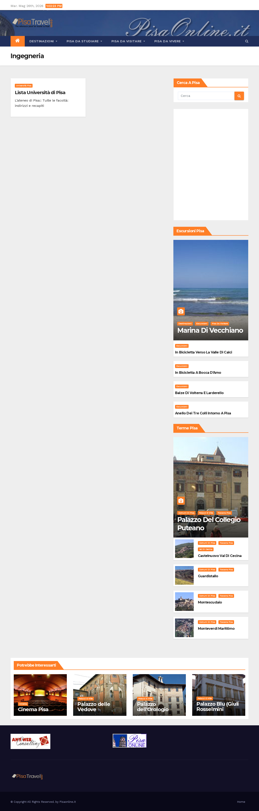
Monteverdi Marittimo (216, 629)
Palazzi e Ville (206, 513)
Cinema (23, 704)
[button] (246, 41)
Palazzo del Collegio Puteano (209, 523)
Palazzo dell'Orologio (153, 706)
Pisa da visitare (128, 41)
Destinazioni (43, 41)
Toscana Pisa (224, 513)
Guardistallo (208, 576)
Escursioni (201, 323)
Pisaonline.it (67, 801)
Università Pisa (23, 85)
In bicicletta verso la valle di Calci (203, 352)
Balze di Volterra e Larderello (199, 393)
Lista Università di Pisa (40, 92)
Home (241, 801)
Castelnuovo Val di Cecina (219, 556)
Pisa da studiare (84, 41)
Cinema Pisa (33, 709)
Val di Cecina (205, 549)
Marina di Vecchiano (210, 330)
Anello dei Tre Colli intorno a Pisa (203, 413)
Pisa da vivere (169, 41)
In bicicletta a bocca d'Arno (198, 373)
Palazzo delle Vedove (93, 706)
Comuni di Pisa (186, 513)
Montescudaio (210, 602)
